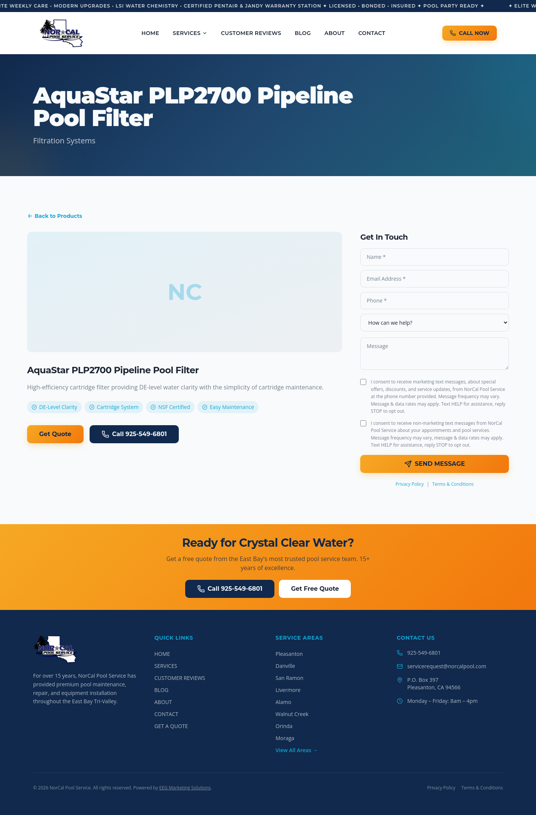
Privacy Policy (410, 484)
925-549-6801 (424, 652)
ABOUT (334, 33)
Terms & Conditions (453, 484)
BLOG (303, 33)
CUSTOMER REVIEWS (251, 33)
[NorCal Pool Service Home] (61, 33)
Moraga (285, 738)
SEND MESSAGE (434, 464)
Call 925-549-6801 (134, 434)
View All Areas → (297, 750)
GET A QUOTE (171, 726)
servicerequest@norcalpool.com (446, 666)
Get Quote (55, 434)
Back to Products (54, 216)
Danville (285, 665)
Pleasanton (289, 653)
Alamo (283, 702)
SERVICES (190, 33)
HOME (150, 33)
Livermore (288, 689)
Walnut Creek (292, 714)
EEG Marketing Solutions (185, 788)
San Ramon (289, 677)
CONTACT (371, 33)
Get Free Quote (315, 588)
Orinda (284, 726)
